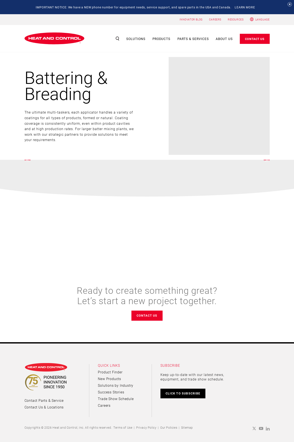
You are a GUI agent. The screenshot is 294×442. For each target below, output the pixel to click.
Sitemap (187, 427)
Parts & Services (193, 39)
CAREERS (215, 19)
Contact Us (255, 39)
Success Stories (111, 392)
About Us (224, 39)
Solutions (135, 39)
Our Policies (168, 427)
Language (262, 19)
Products (161, 39)
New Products (109, 378)
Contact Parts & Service (44, 400)
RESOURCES (235, 19)
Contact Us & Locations (44, 407)
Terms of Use (122, 427)
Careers (104, 405)
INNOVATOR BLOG (191, 19)
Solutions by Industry (115, 385)
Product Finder (110, 372)
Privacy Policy (146, 427)
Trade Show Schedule (116, 398)
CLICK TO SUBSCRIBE (183, 393)
